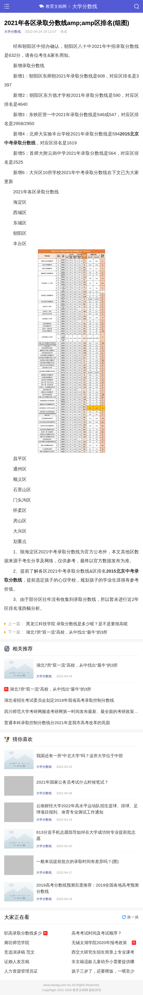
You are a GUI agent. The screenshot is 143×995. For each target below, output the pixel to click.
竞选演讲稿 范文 (19, 952)
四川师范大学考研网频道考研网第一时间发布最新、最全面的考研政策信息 (71, 711)
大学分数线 (84, 6)
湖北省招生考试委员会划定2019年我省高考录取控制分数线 (59, 700)
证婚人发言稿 (16, 961)
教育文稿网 (56, 6)
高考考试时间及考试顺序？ (97, 933)
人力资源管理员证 (21, 971)
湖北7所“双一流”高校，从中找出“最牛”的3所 (50, 689)
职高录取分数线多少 (23, 933)
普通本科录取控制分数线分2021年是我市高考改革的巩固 (57, 722)
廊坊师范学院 (16, 942)
